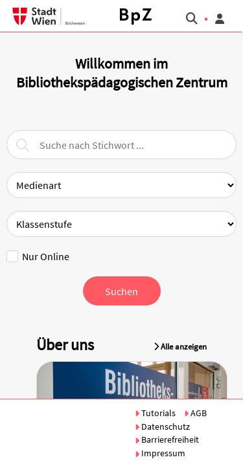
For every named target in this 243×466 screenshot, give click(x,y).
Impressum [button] (160, 453)
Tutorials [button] (156, 413)
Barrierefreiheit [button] (167, 439)
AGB (195, 413)
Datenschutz (162, 426)
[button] (136, 16)
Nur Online (37, 256)
